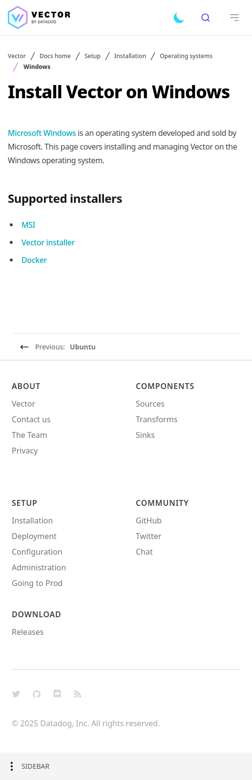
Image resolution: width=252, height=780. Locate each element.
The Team (29, 435)
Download (37, 614)
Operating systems (186, 56)
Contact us (31, 419)
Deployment (34, 536)
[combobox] (205, 17)
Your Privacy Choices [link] (49, 469)
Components (165, 386)
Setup (92, 56)
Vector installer (48, 242)
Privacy (25, 450)
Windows (36, 67)
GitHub (149, 520)
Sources (150, 403)
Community (162, 503)
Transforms (156, 419)
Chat (144, 551)
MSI (28, 224)
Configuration (37, 551)
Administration (39, 567)
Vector (17, 56)
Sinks (145, 435)
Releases (27, 632)
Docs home (55, 56)
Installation (130, 56)
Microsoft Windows (42, 133)
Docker (34, 260)
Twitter (148, 536)
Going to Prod (37, 583)
